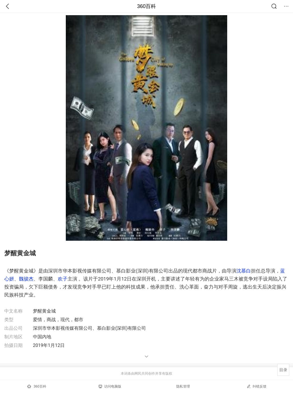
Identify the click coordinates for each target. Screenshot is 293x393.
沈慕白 (243, 271)
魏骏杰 (26, 279)
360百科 (146, 6)
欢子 (63, 279)
